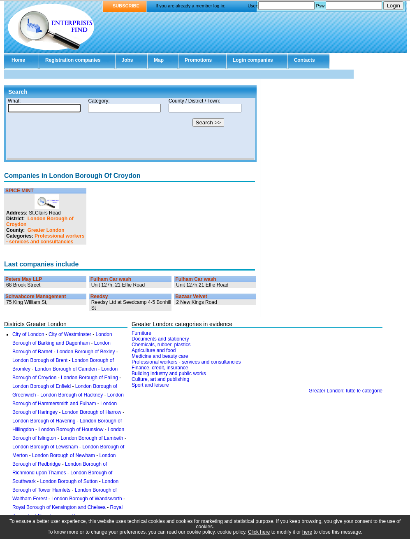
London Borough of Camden (66, 369)
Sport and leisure (150, 385)
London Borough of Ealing (89, 377)
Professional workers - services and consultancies (45, 239)
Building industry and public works (169, 373)
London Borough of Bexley (86, 352)
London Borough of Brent (39, 360)
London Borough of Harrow (91, 412)
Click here (259, 532)
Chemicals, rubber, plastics (161, 345)
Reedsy (99, 296)
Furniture (141, 333)
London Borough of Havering (43, 421)
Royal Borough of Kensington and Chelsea (59, 507)
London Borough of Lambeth (91, 438)
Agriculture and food (154, 350)
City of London (28, 334)
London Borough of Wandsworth (86, 499)
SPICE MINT (19, 191)
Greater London (46, 230)
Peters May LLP (23, 279)
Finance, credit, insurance (160, 368)
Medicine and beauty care (160, 356)
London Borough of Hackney (71, 395)
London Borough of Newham (63, 455)
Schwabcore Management (35, 296)
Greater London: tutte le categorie (345, 391)
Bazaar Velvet (191, 296)
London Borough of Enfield (41, 386)
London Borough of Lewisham (45, 447)
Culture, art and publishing (160, 379)
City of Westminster (70, 334)
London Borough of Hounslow (70, 429)
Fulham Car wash (110, 279)
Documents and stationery (160, 339)
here (307, 532)
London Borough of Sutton (68, 481)
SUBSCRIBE (126, 5)
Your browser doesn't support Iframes (130, 129)
